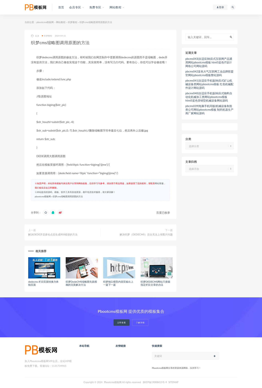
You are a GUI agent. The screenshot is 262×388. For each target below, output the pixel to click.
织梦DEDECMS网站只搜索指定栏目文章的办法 (155, 283)
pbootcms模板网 (45, 22)
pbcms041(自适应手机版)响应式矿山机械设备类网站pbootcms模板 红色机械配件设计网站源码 (209, 84)
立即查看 (121, 322)
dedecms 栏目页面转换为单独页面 (43, 283)
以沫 (35, 36)
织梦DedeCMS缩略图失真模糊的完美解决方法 (81, 283)
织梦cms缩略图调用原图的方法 (68, 196)
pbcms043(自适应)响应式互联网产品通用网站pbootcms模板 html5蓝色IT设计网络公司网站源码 (208, 62)
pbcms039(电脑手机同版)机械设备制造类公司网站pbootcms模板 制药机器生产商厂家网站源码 (209, 109)
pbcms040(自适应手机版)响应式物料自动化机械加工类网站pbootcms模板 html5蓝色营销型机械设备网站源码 (208, 97)
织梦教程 (72, 22)
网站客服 (159, 183)
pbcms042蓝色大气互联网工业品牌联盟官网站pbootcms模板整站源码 (209, 73)
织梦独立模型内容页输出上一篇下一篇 (118, 283)
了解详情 (140, 322)
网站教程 (61, 22)
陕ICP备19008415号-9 (155, 382)
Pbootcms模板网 (113, 382)
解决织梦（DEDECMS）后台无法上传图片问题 (146, 234)
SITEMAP (173, 382)
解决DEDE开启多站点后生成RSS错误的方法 (53, 234)
